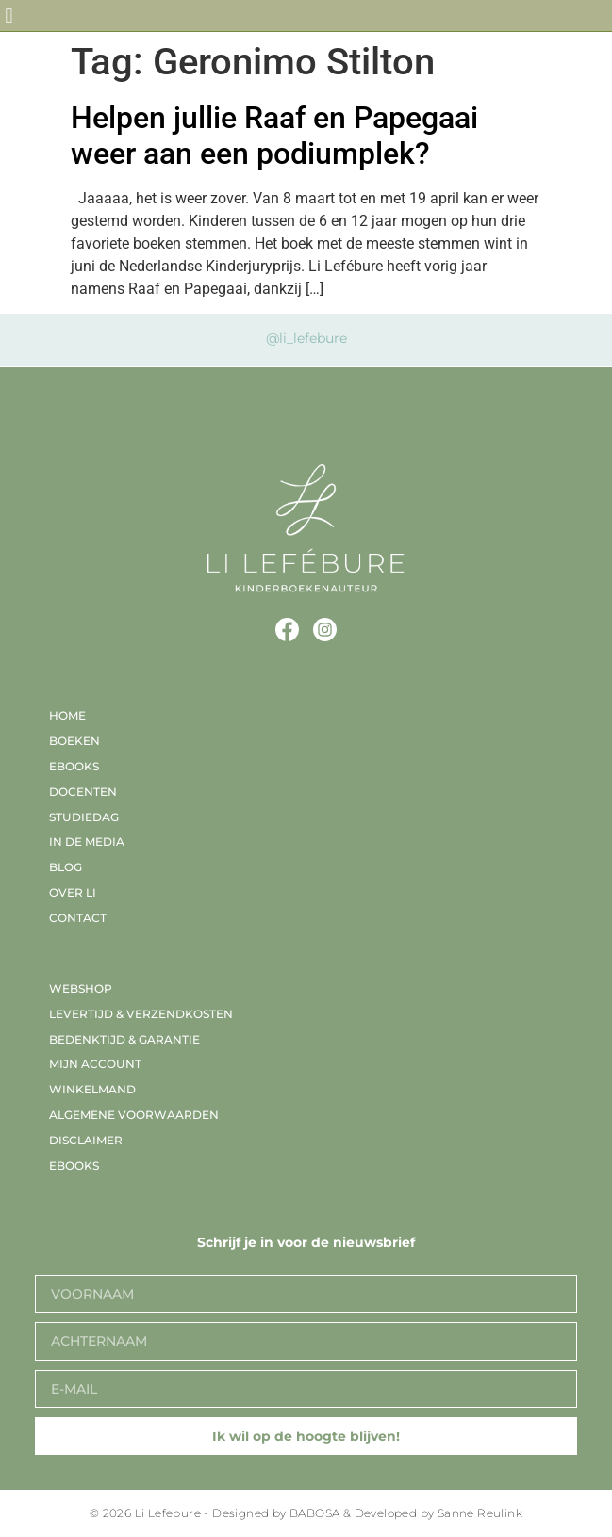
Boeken (74, 741)
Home (67, 715)
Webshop (80, 988)
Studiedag (84, 817)
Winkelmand (92, 1089)
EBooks (74, 766)
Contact (78, 918)
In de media (86, 841)
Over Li (72, 892)
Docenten (83, 792)
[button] (9, 15)
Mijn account (95, 1064)
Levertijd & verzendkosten (141, 1014)
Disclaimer (86, 1140)
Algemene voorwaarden (134, 1115)
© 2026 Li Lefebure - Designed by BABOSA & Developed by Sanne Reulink (306, 1513)
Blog (65, 867)
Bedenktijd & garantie (124, 1039)
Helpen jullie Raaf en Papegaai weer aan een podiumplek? (274, 135)
